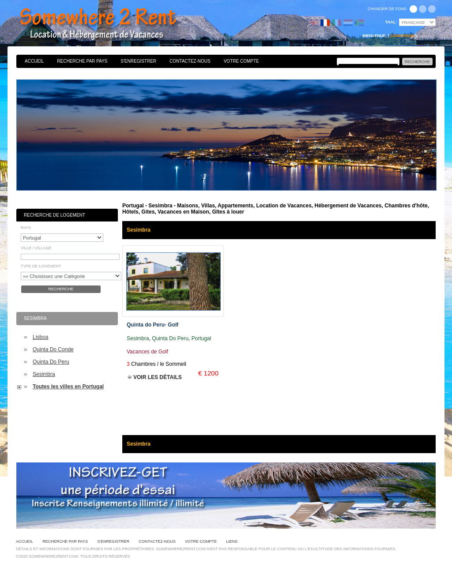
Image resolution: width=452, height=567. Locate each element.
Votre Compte (241, 61)
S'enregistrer (138, 61)
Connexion (402, 36)
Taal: (391, 22)
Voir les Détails (157, 377)
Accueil (34, 61)
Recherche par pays (82, 61)
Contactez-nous (190, 61)
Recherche (60, 289)
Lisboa (40, 337)
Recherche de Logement (54, 215)
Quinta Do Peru (51, 362)
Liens (231, 541)
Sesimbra (44, 374)
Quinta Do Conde (53, 349)
